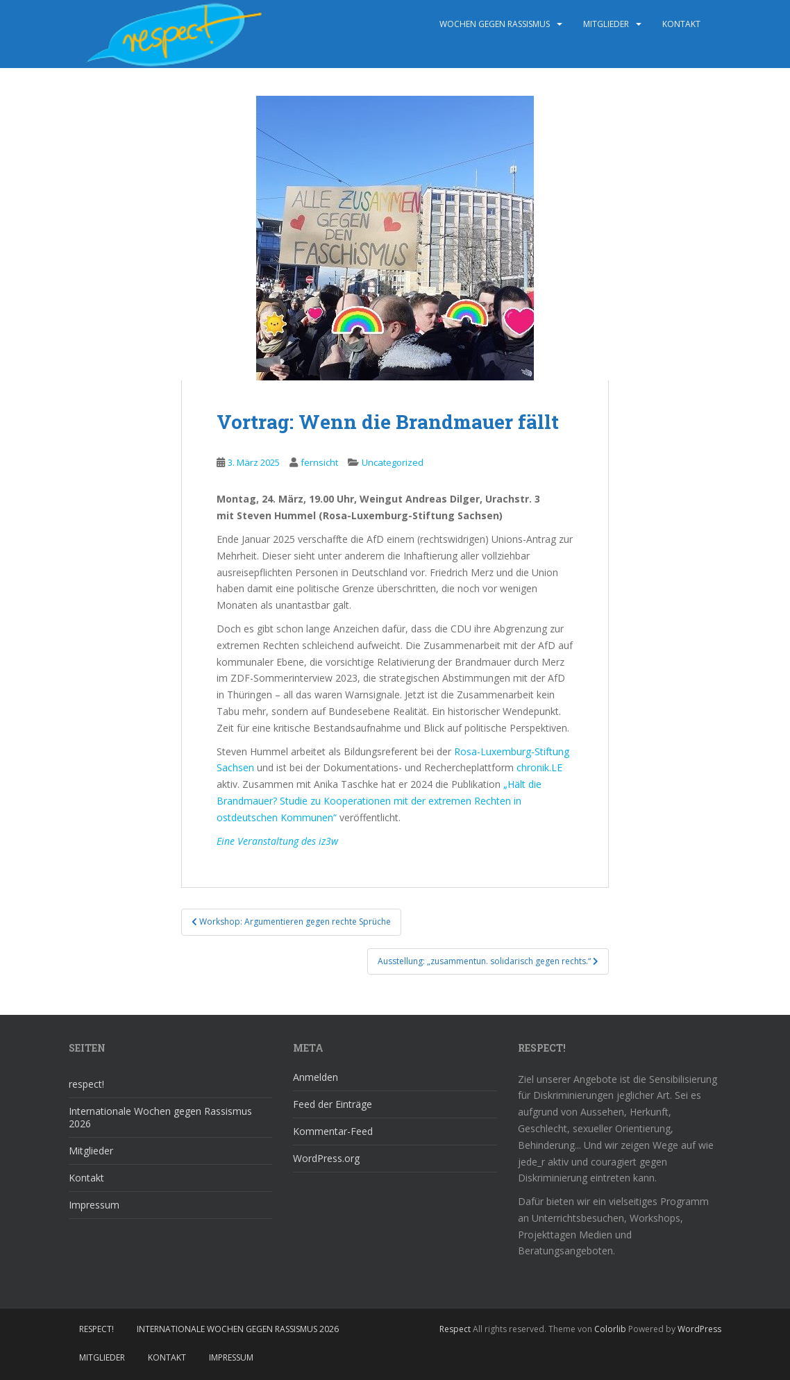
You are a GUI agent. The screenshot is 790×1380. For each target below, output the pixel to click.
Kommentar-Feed (333, 1131)
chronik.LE (539, 767)
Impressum (94, 1204)
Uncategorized (392, 462)
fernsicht (319, 462)
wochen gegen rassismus (494, 24)
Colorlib (610, 1329)
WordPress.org (326, 1158)
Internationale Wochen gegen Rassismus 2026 (160, 1117)
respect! (86, 1084)
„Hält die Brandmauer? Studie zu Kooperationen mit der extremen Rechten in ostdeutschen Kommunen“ (379, 800)
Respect (455, 1329)
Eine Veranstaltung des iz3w (277, 841)
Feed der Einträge (332, 1104)
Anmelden (315, 1077)
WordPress (699, 1329)
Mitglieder (606, 24)
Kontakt (681, 24)
